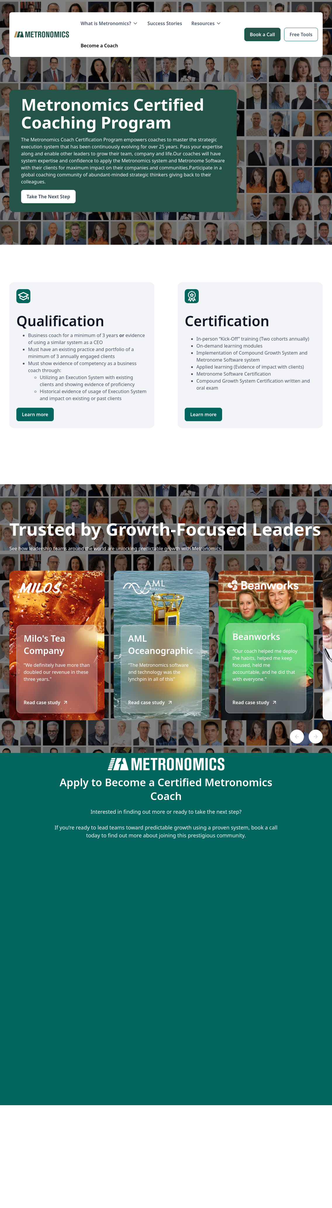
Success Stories (165, 23)
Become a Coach (99, 45)
